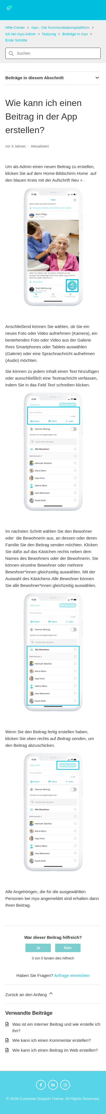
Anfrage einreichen (72, 975)
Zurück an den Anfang (29, 993)
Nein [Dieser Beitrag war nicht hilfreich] (68, 948)
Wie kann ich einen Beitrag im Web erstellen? (55, 1050)
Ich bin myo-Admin (20, 34)
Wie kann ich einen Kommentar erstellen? (51, 1040)
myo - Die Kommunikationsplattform (60, 27)
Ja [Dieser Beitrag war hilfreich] (38, 948)
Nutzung (49, 34)
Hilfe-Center (15, 27)
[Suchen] (53, 53)
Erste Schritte (16, 40)
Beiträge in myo (75, 34)
